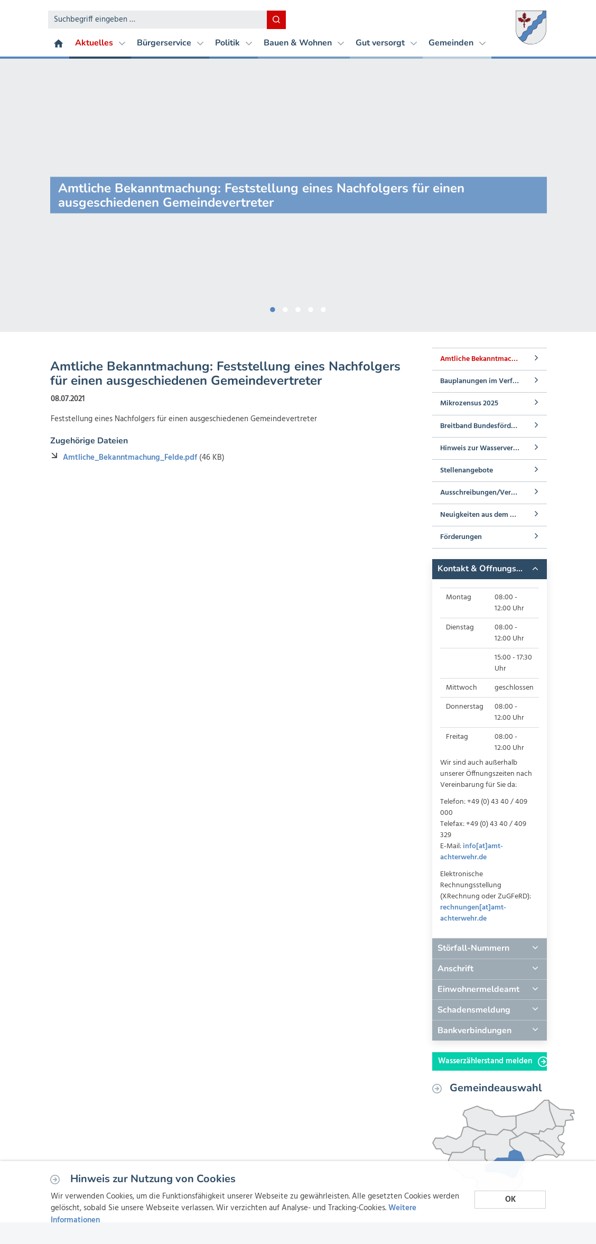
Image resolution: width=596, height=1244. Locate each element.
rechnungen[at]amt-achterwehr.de (473, 913)
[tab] (489, 569)
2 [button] (285, 307)
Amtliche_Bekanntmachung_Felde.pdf (131, 457)
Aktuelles (100, 43)
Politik (233, 43)
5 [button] (323, 307)
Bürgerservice (170, 43)
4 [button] (310, 307)
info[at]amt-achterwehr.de (471, 852)
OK (510, 1199)
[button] (489, 569)
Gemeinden (457, 43)
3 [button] (298, 307)
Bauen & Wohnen (304, 43)
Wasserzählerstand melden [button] (492, 1061)
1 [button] (272, 307)
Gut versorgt (386, 43)
